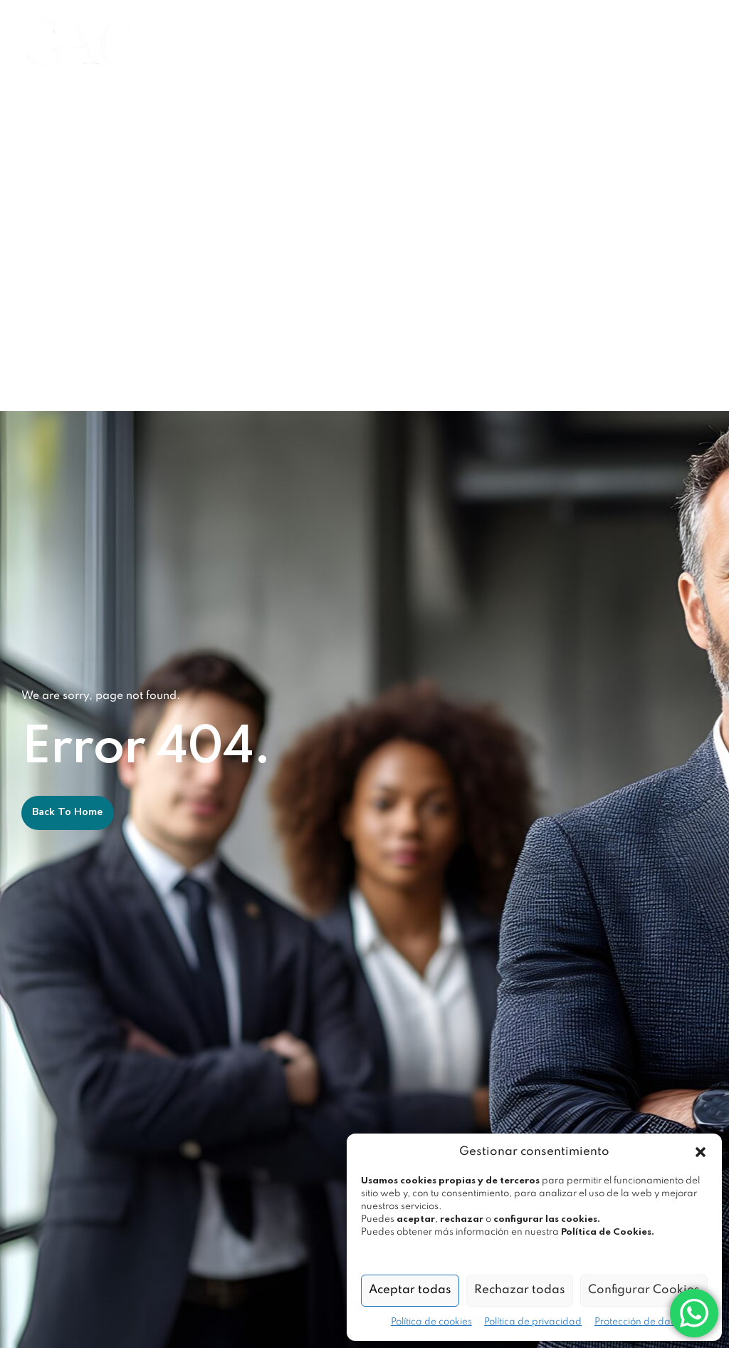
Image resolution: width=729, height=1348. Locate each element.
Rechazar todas (519, 1290)
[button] (700, 1152)
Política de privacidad (533, 1322)
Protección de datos (638, 1322)
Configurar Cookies (644, 1290)
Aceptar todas (410, 1290)
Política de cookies (431, 1322)
